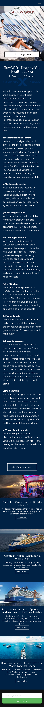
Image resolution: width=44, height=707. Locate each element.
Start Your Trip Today (22, 467)
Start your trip (22, 701)
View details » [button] (22, 518)
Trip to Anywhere (22, 54)
